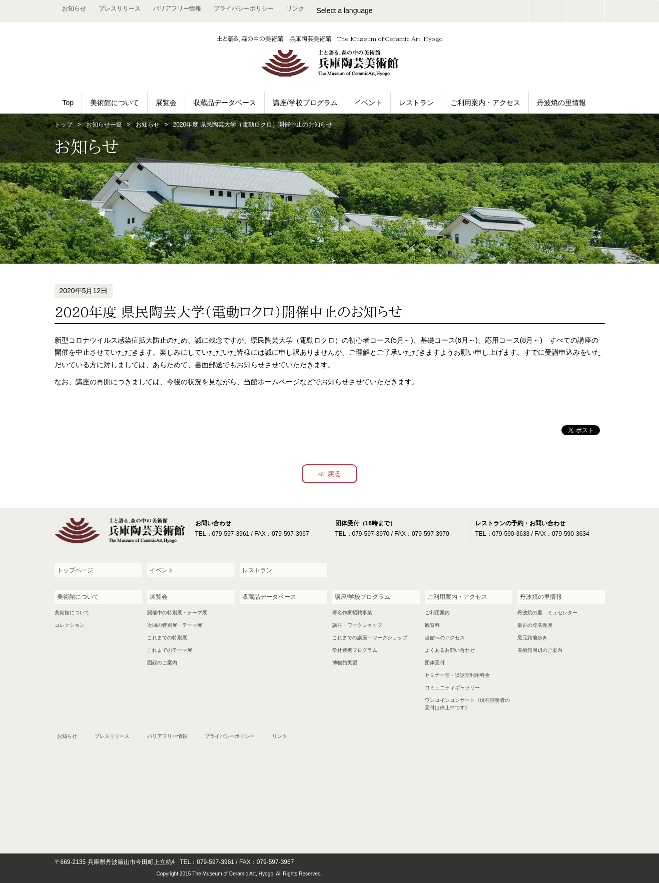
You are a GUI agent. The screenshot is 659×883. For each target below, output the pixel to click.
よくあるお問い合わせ (450, 650)
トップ (64, 124)
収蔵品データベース (224, 103)
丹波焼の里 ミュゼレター (547, 612)
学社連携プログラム (354, 650)
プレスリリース (120, 8)
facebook (585, 11)
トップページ (75, 570)
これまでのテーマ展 (169, 650)
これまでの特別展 (167, 637)
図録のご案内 (162, 662)
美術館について (114, 103)
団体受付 (435, 662)
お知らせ (74, 8)
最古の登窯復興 (534, 625)
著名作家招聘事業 (352, 612)
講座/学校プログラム (305, 103)
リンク (295, 8)
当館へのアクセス (445, 637)
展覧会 (166, 103)
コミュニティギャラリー (452, 687)
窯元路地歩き (532, 637)
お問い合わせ (547, 11)
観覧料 (432, 625)
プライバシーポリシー (244, 8)
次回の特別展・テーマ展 (174, 625)
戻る (334, 474)
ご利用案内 (437, 612)
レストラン (416, 103)
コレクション (70, 625)
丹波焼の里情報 (561, 103)
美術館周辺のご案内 (539, 650)
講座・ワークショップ (357, 625)
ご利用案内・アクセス (485, 103)
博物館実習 (344, 662)
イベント (368, 103)
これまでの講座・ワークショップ (369, 637)
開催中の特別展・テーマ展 (177, 612)
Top (68, 103)
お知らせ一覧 (104, 124)
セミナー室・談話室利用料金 (457, 675)
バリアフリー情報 (177, 8)
